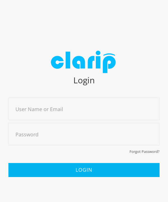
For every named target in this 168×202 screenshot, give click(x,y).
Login (84, 169)
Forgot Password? (145, 151)
